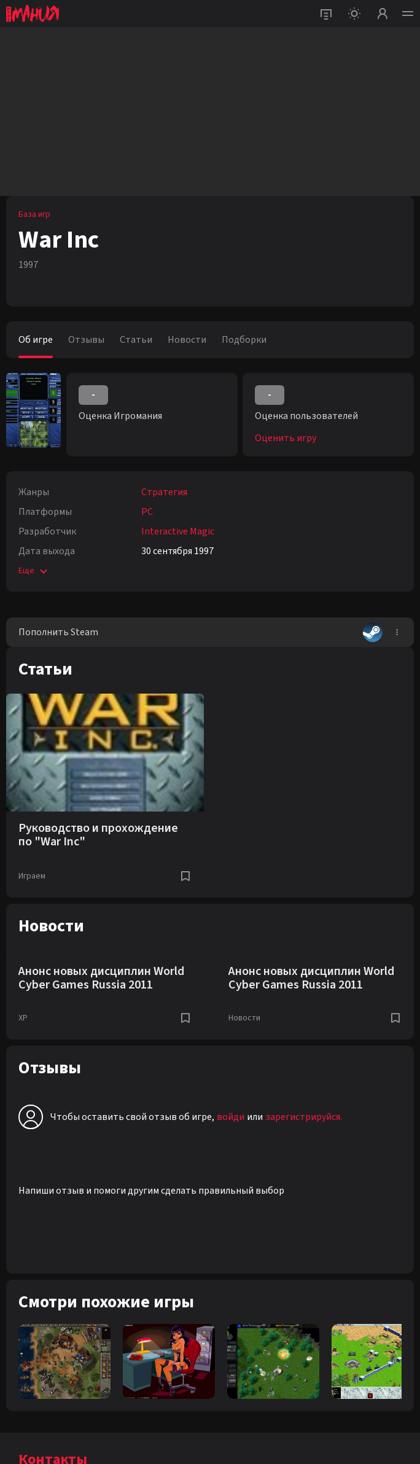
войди (230, 1117)
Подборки (244, 340)
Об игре (35, 340)
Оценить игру (285, 438)
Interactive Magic (177, 531)
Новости (187, 340)
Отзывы (86, 340)
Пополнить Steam (200, 632)
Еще (34, 571)
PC (147, 512)
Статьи (136, 340)
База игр (34, 214)
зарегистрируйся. (303, 1117)
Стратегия (164, 492)
